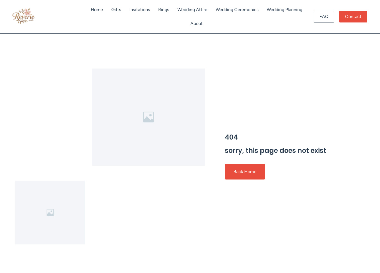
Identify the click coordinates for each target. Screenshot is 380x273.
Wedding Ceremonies (237, 9)
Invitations (139, 9)
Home (97, 9)
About (196, 23)
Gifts (116, 9)
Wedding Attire (192, 9)
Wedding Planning (284, 9)
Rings (163, 9)
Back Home (244, 171)
